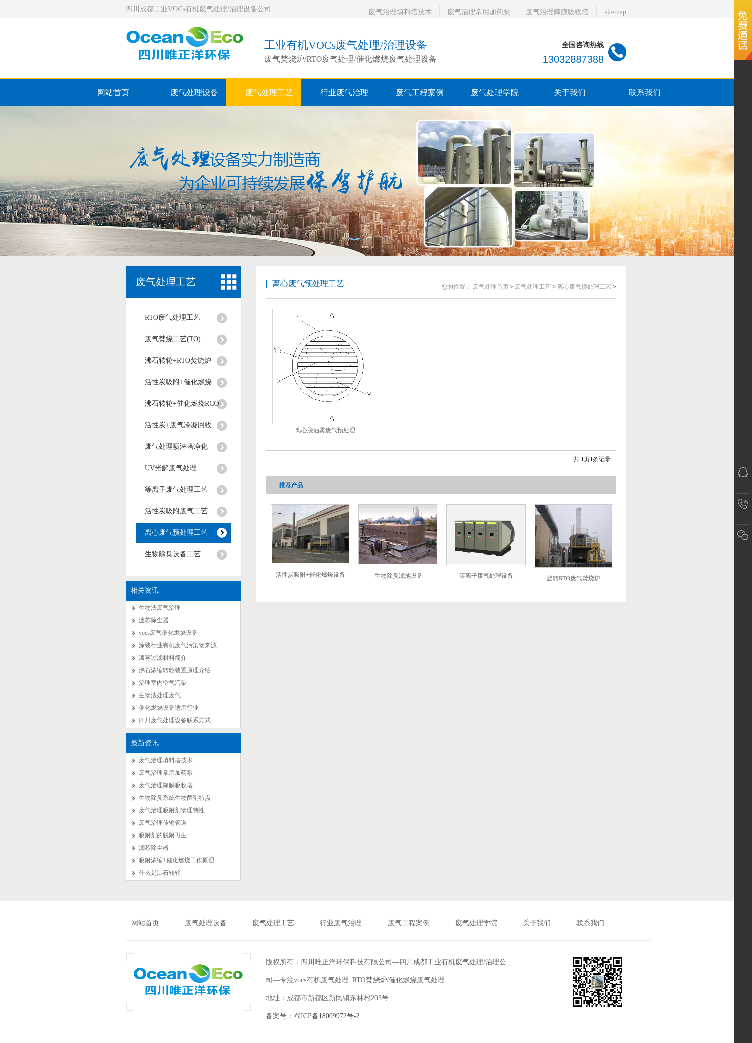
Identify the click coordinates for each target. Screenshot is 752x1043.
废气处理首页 (491, 286)
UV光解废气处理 (171, 468)
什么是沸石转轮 (160, 872)
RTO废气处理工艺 (172, 317)
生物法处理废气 (160, 695)
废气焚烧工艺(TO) (173, 339)
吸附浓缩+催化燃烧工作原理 (176, 860)
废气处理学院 (476, 923)
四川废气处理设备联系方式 (175, 720)
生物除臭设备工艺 (173, 554)
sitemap (615, 12)
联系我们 (590, 923)
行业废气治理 (341, 923)
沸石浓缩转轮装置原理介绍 (175, 670)
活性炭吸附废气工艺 (176, 511)
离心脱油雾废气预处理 (325, 430)
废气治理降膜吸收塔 (557, 12)
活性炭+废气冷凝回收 (178, 425)
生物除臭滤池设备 (398, 575)
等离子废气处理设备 (486, 575)
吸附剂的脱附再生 (163, 835)
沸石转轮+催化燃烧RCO (182, 403)
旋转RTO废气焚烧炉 (573, 578)
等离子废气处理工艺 (176, 489)
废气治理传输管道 (163, 822)
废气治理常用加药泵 (478, 12)
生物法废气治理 (160, 607)
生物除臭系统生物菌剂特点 (175, 797)
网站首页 (113, 92)
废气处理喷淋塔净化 (176, 446)
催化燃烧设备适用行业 (169, 707)
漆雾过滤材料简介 (163, 657)
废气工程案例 (409, 923)
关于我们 (537, 923)
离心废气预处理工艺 (176, 532)
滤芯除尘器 (154, 620)
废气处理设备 (206, 923)
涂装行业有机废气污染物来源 (178, 645)
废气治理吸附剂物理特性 (172, 810)
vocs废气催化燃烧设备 (168, 632)
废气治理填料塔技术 (400, 12)
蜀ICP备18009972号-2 (326, 1016)
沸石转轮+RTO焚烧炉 (178, 360)
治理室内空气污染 (163, 682)
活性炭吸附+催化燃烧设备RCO (310, 578)
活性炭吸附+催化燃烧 (178, 382)
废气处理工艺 (166, 281)
